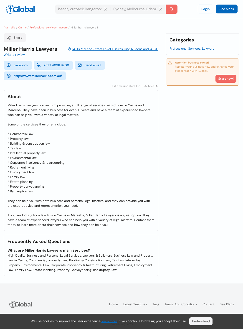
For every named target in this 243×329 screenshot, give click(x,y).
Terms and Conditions (181, 304)
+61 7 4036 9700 (52, 65)
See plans (227, 9)
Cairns (22, 27)
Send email (89, 65)
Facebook (17, 65)
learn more (109, 321)
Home (113, 304)
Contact (208, 304)
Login (205, 9)
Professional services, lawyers (49, 27)
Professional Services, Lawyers (192, 48)
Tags (155, 304)
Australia (9, 27)
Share (14, 38)
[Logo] (20, 9)
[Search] (171, 9)
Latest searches (135, 304)
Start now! (226, 79)
